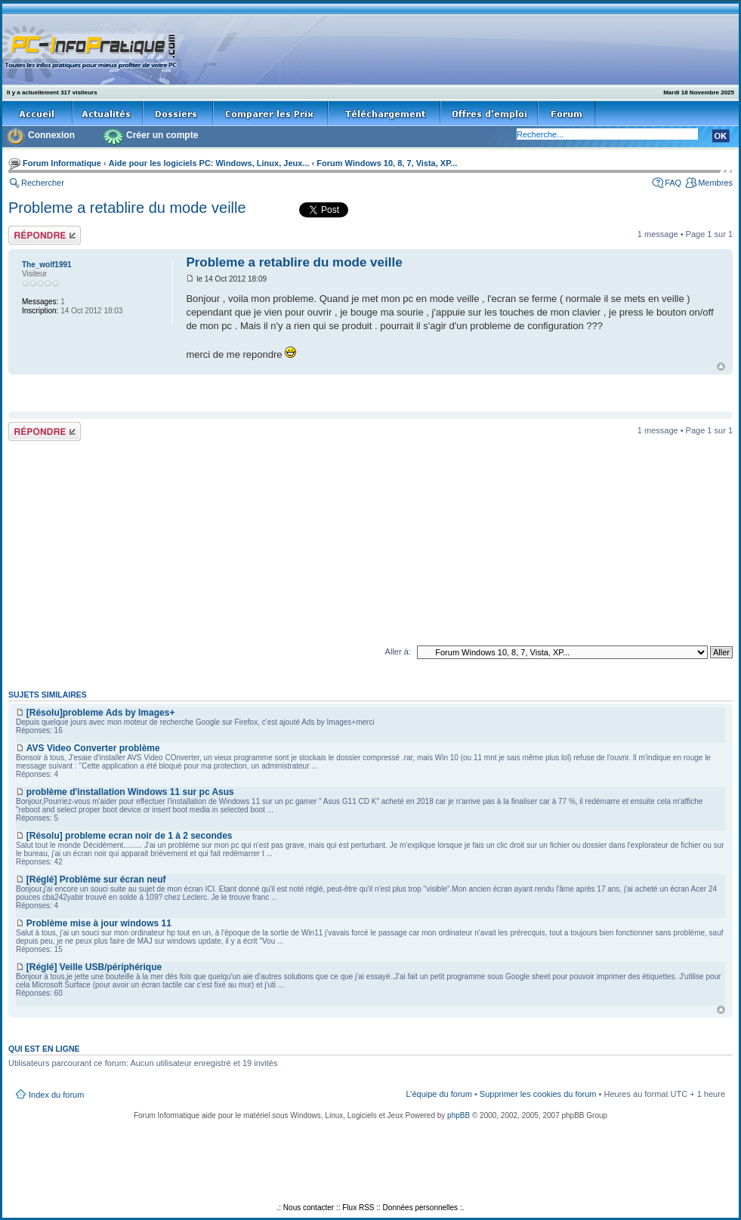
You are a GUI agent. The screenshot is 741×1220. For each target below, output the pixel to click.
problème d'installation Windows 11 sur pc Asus (130, 792)
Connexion (51, 135)
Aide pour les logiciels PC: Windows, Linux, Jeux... (209, 163)
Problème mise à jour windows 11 (98, 923)
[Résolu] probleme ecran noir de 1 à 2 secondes (129, 835)
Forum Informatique (62, 163)
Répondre (44, 235)
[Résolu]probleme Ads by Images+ (100, 712)
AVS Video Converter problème (93, 748)
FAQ (673, 182)
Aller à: (398, 651)
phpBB (458, 1115)
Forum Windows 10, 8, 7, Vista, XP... (386, 163)
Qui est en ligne (44, 1048)
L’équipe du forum (438, 1093)
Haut (721, 366)
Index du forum (56, 1094)
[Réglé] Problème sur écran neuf (96, 879)
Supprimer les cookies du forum (538, 1093)
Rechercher (42, 182)
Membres (715, 182)
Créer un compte (162, 135)
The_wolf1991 (47, 264)
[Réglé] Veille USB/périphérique (94, 967)
